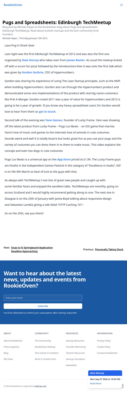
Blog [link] (6, 352)
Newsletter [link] (71, 365)
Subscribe (43, 306)
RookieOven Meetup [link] (45, 346)
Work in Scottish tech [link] (45, 359)
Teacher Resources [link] (75, 352)
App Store (64, 159)
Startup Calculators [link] (75, 359)
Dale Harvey (30, 60)
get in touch (47, 111)
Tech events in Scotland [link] (46, 352)
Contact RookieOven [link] (107, 352)
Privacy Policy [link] (104, 340)
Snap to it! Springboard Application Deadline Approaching (32, 249)
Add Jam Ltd (40, 386)
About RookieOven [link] (13, 340)
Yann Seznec (53, 120)
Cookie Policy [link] (103, 346)
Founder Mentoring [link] (76, 346)
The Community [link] (43, 340)
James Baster (76, 60)
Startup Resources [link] (75, 340)
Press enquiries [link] (11, 346)
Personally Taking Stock (109, 249)
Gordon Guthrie (32, 72)
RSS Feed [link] (8, 359)
